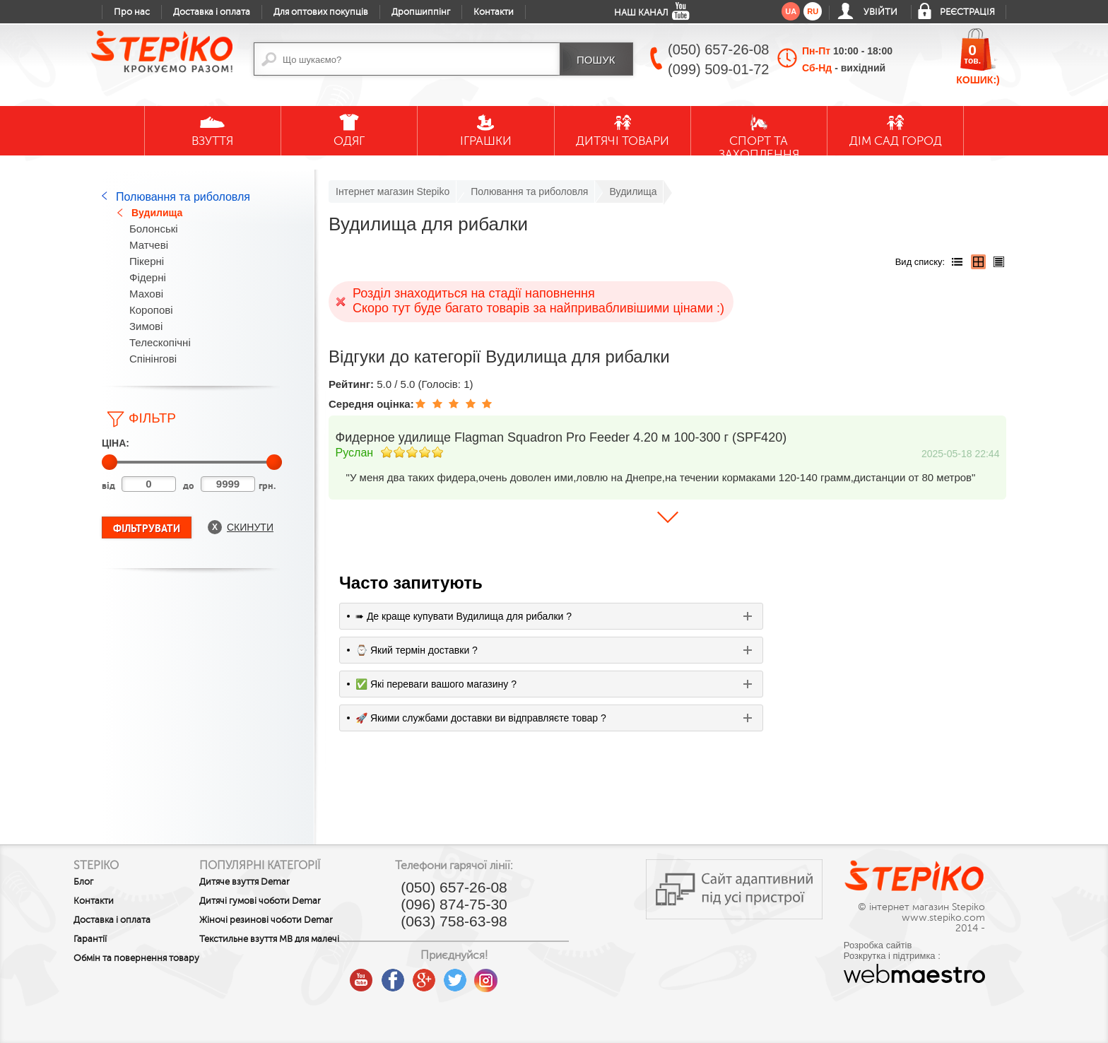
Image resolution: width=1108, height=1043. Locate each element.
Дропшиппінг (420, 12)
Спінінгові (153, 359)
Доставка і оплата (211, 12)
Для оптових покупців (320, 12)
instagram (553, 975)
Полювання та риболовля (183, 197)
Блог (83, 882)
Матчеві (148, 245)
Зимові (146, 326)
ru (812, 11)
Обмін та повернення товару (120, 963)
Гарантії (90, 939)
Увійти (880, 12)
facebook (459, 975)
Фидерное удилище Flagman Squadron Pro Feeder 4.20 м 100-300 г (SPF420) (561, 437)
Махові (146, 294)
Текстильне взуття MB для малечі (287, 944)
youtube (428, 975)
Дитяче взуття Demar (277, 882)
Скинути (250, 527)
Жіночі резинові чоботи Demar (299, 920)
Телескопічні (160, 342)
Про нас (132, 12)
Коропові (151, 310)
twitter (521, 975)
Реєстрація (967, 12)
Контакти (493, 12)
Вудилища (156, 212)
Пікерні (146, 261)
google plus (490, 981)
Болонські (153, 229)
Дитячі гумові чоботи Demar (293, 901)
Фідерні (147, 277)
